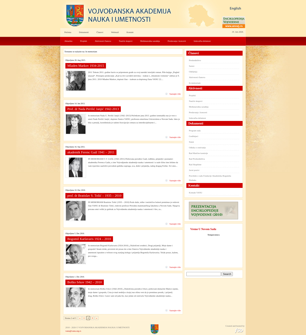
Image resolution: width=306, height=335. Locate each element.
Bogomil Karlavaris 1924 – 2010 (89, 239)
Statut (191, 142)
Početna (67, 32)
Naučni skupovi (125, 41)
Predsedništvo (195, 60)
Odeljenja (193, 71)
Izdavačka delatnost (202, 41)
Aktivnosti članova (103, 41)
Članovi (99, 32)
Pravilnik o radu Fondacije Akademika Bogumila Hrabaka (210, 178)
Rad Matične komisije (198, 153)
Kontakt (130, 32)
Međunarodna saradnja (150, 41)
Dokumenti (84, 32)
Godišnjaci (193, 136)
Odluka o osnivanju (197, 147)
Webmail (115, 32)
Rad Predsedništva (197, 159)
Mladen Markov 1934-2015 (85, 66)
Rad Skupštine (195, 164)
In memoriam (195, 83)
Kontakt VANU (195, 192)
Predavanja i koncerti (177, 41)
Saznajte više (175, 94)
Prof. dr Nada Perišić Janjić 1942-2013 (93, 109)
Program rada (195, 130)
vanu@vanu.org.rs (73, 331)
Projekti (83, 41)
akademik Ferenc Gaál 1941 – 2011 (91, 152)
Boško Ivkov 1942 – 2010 (84, 282)
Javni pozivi (194, 170)
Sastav (192, 66)
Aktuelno (68, 41)
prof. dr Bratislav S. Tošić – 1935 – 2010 (94, 195)
